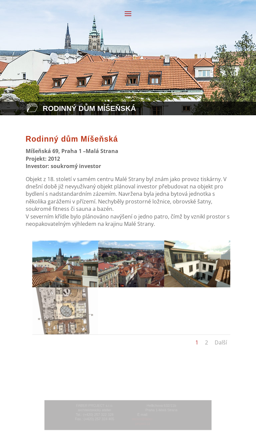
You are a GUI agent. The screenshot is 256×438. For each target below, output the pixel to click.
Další (221, 342)
